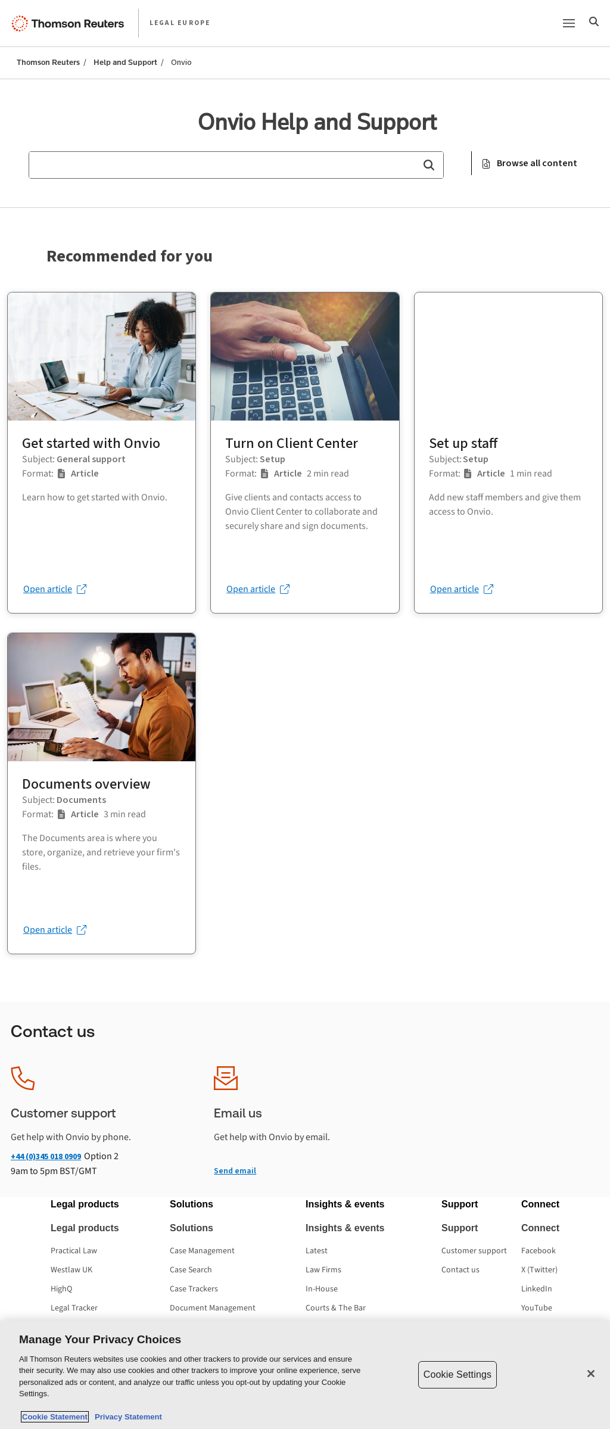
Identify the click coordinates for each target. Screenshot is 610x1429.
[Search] (594, 23)
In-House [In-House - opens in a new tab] (322, 1289)
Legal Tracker (74, 1308)
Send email (235, 1170)
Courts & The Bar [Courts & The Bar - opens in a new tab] (336, 1308)
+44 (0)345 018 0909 (46, 1156)
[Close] (591, 1373)
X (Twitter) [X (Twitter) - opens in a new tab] (539, 1270)
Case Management (202, 1251)
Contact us (460, 1270)
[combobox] (236, 165)
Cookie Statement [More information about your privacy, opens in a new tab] (55, 1416)
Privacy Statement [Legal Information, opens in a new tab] (126, 1416)
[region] (305, 1375)
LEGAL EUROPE (180, 22)
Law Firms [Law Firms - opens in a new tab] (323, 1270)
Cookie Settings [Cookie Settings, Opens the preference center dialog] (457, 1374)
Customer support (474, 1251)
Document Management (213, 1308)
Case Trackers (194, 1289)
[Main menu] (569, 23)
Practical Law (74, 1251)
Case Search (191, 1270)
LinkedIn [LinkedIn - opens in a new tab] (536, 1289)
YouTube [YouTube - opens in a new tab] (536, 1308)
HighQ (61, 1289)
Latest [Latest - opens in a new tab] (317, 1251)
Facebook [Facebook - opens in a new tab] (538, 1251)
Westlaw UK (71, 1270)
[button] (429, 165)
